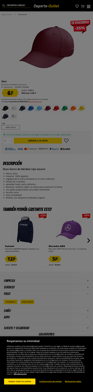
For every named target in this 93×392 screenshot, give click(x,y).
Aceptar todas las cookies (19, 384)
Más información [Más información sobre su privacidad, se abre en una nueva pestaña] (20, 377)
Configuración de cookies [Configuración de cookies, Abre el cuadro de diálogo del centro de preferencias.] (50, 384)
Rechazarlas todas (73, 384)
